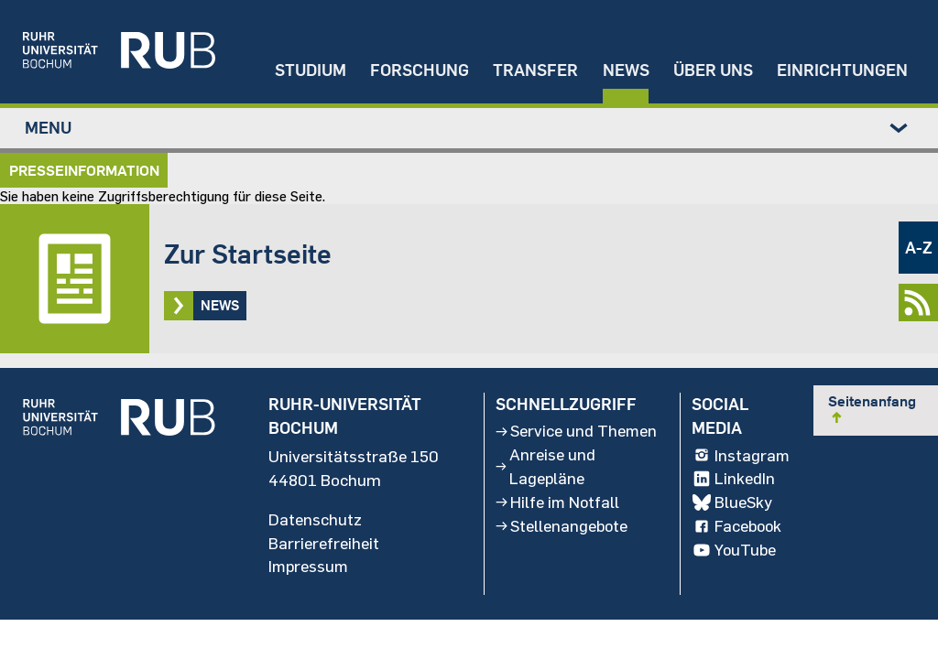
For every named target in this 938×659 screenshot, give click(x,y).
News (623, 69)
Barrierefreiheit (323, 545)
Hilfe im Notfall (558, 528)
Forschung (415, 69)
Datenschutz (315, 521)
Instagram (741, 457)
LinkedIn (733, 480)
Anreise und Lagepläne (544, 492)
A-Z (919, 247)
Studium (306, 69)
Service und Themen (544, 444)
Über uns (711, 69)
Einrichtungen (842, 69)
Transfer (532, 69)
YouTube (735, 552)
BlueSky (732, 504)
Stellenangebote (562, 552)
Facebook (738, 528)
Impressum (309, 568)
